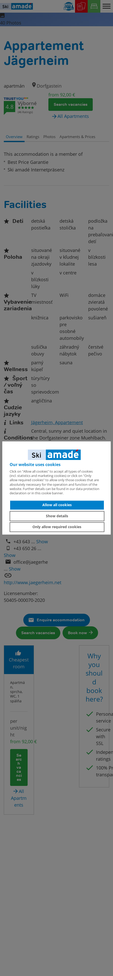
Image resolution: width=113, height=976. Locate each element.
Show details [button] (57, 515)
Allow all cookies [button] (57, 505)
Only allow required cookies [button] (56, 527)
